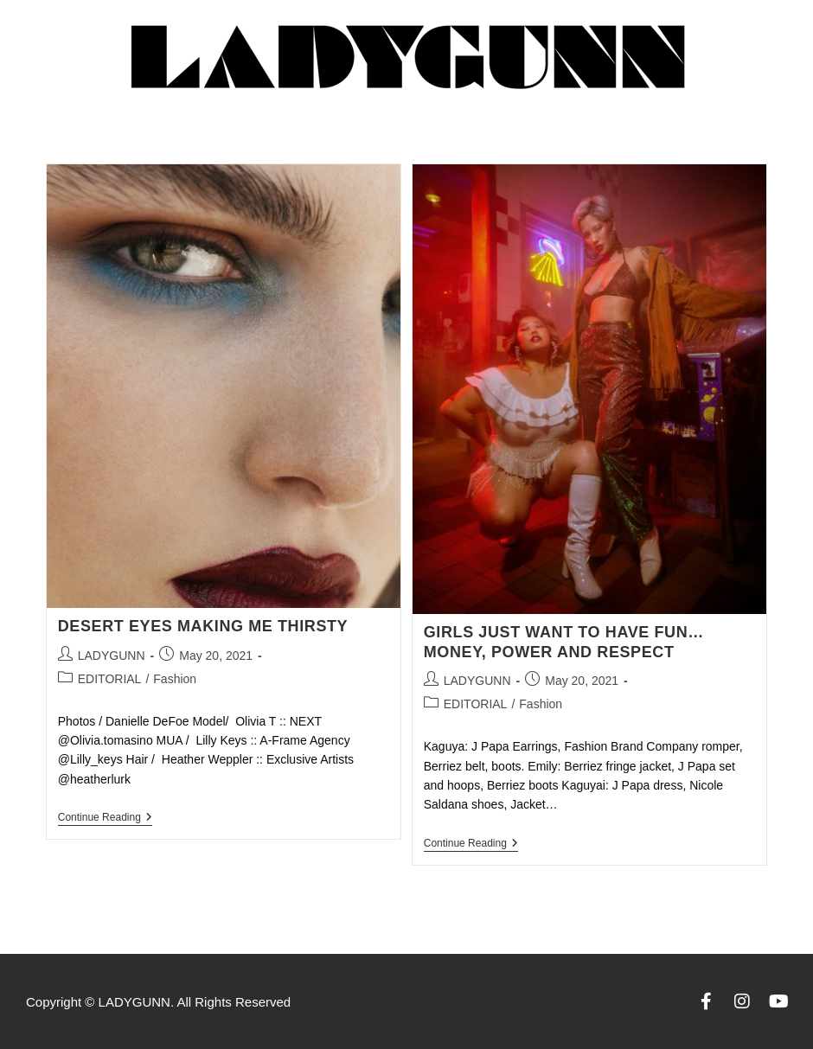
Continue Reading (105, 817)
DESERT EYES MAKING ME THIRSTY (203, 626)
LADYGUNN (111, 655)
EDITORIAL (110, 679)
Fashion (174, 679)
